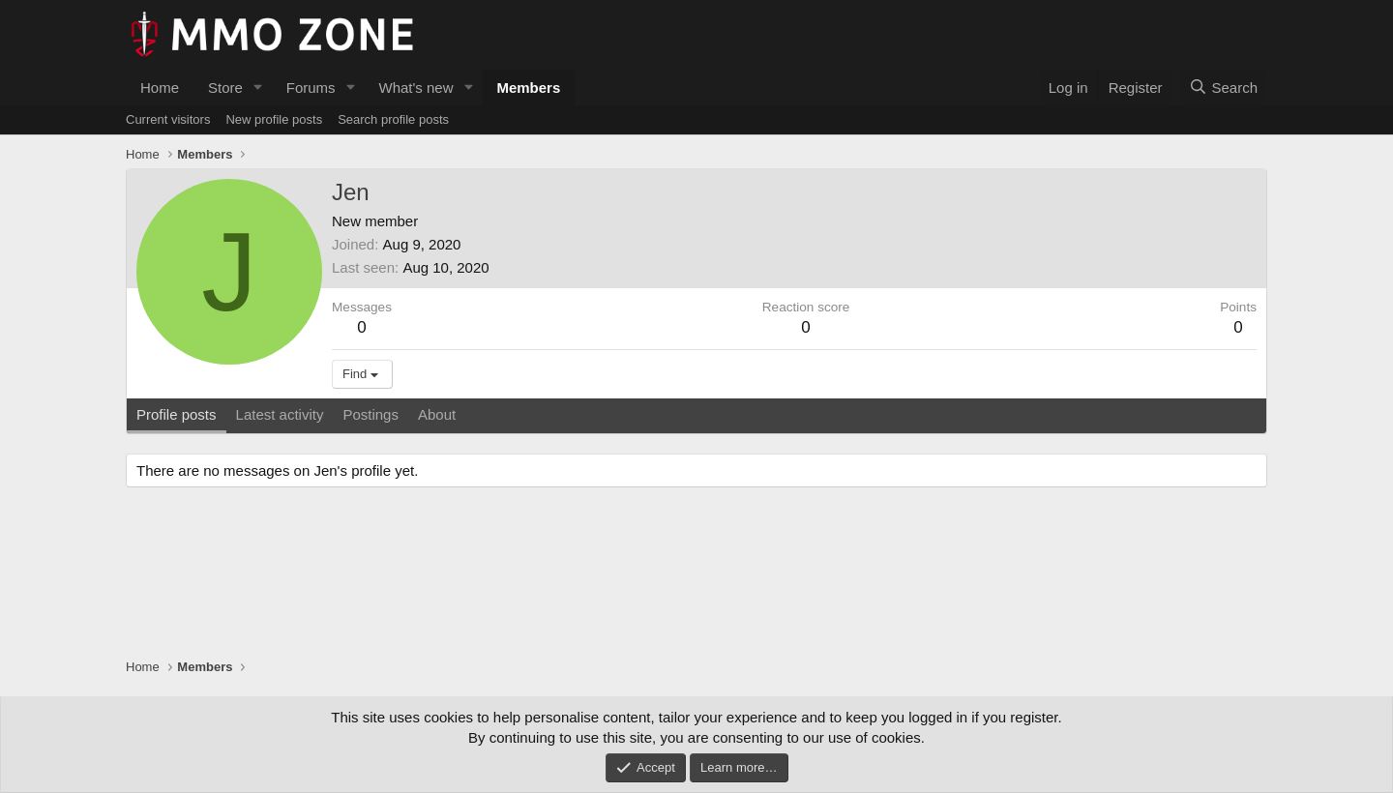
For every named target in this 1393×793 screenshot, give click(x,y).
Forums (311, 87)
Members (528, 87)
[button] (258, 87)
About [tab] (437, 414)
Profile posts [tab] (176, 414)
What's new (415, 87)
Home (159, 87)
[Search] (1223, 87)
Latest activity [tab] (280, 414)
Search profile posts (393, 119)
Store (225, 87)
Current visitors (168, 119)
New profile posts (273, 119)
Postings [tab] (370, 414)
